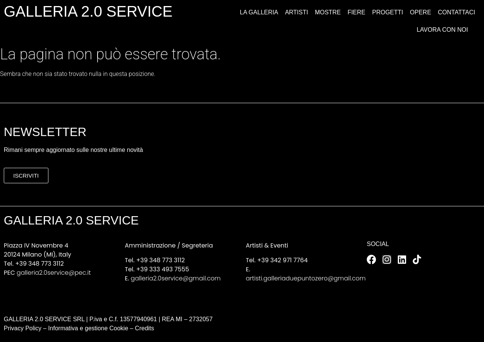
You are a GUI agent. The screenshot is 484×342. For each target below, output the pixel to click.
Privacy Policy (23, 328)
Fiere (356, 12)
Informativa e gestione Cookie (87, 328)
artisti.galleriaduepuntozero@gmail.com (306, 278)
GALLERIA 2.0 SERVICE (88, 11)
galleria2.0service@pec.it (54, 272)
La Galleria (259, 12)
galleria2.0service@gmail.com (176, 278)
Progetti (387, 12)
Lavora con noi (442, 29)
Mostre (328, 12)
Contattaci (456, 12)
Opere (420, 12)
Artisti (296, 12)
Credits (144, 328)
